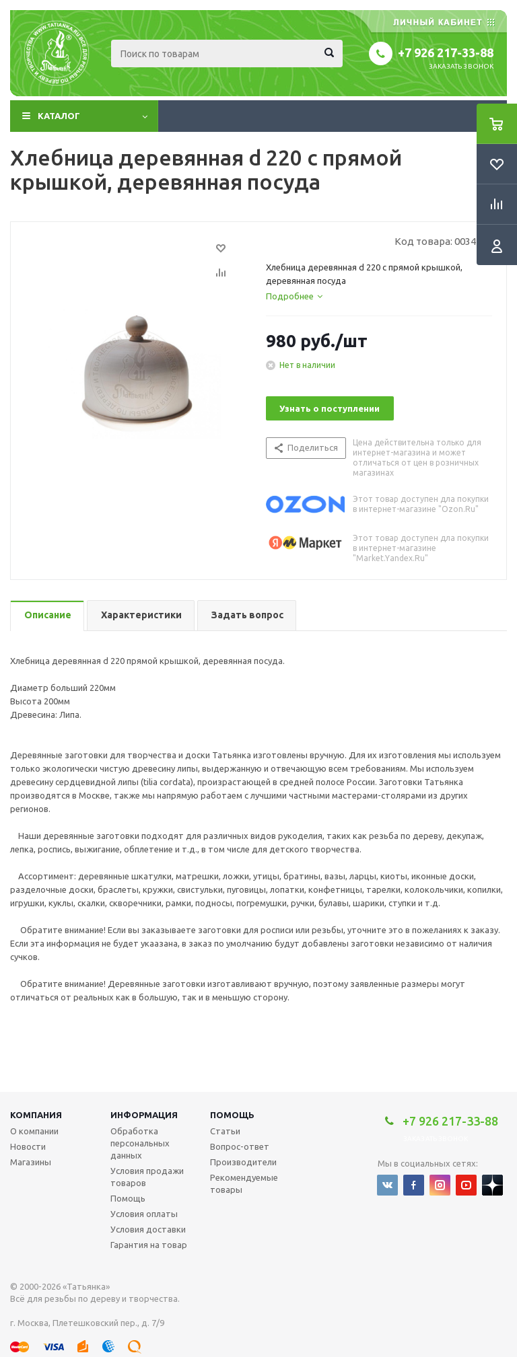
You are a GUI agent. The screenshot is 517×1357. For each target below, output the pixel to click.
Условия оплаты (144, 1213)
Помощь (232, 1115)
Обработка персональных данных (140, 1143)
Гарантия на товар (148, 1244)
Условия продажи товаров (147, 1176)
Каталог (59, 115)
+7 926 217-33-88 (445, 52)
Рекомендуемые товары (244, 1183)
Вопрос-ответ (239, 1146)
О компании (34, 1131)
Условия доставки (148, 1229)
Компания (36, 1115)
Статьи (225, 1131)
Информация (144, 1115)
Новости (28, 1146)
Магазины (30, 1162)
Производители (243, 1162)
